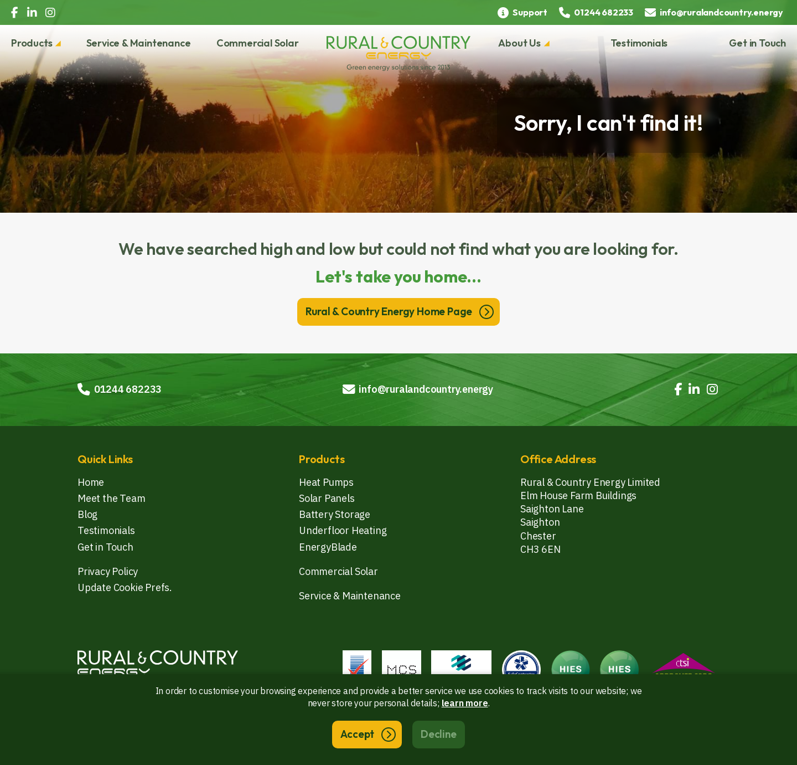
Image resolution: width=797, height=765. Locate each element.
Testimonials (639, 43)
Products (31, 43)
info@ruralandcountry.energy (418, 389)
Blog (87, 514)
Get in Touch (757, 43)
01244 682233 (119, 389)
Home (90, 482)
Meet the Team (111, 498)
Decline (439, 734)
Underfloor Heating (342, 530)
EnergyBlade (328, 547)
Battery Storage (334, 514)
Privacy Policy (107, 571)
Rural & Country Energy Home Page (389, 311)
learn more (465, 702)
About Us (519, 43)
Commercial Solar (257, 43)
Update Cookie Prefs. (124, 587)
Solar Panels (327, 498)
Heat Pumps (326, 482)
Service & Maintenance (138, 43)
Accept (357, 734)
